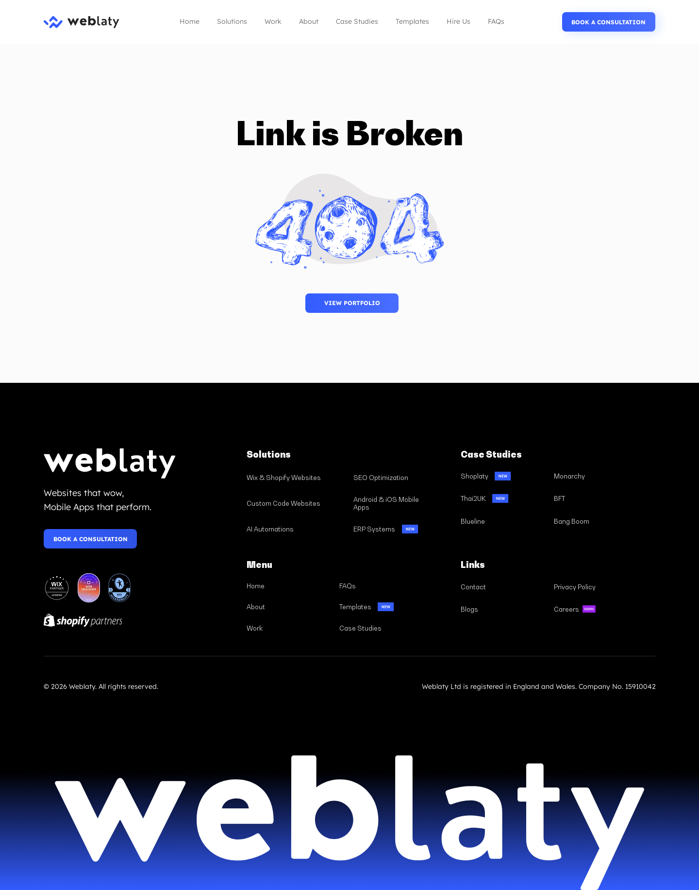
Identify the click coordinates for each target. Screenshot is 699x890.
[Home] (288, 586)
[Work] (288, 628)
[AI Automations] (296, 528)
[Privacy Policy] (596, 587)
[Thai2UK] (503, 499)
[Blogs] (503, 609)
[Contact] (503, 587)
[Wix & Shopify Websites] (296, 477)
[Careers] (596, 609)
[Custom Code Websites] (296, 503)
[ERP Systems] (402, 528)
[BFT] (596, 499)
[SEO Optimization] (402, 477)
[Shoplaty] (503, 476)
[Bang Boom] (596, 521)
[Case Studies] (381, 628)
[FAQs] (381, 586)
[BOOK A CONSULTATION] (608, 22)
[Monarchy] (596, 476)
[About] (288, 607)
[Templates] (381, 607)
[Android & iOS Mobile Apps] (402, 503)
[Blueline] (503, 521)
